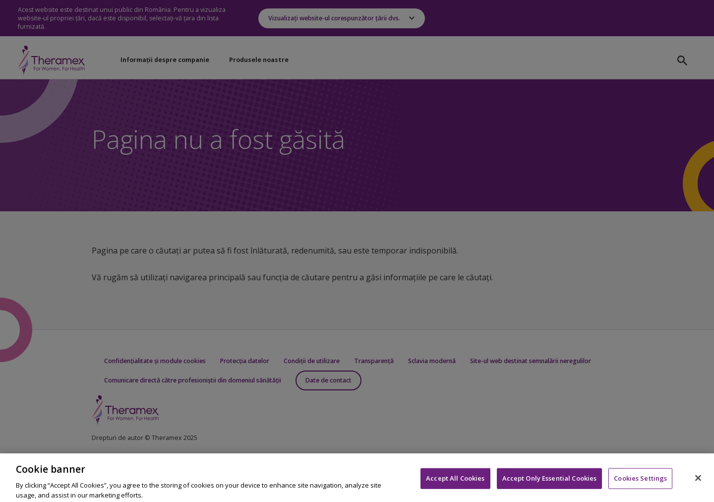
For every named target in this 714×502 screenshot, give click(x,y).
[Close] (698, 481)
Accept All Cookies (455, 480)
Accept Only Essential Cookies (549, 480)
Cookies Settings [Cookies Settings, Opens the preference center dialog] (640, 480)
